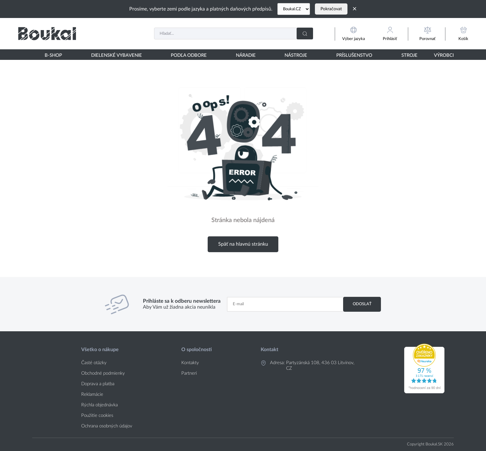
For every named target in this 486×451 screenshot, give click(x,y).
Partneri (189, 373)
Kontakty (190, 362)
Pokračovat (331, 9)
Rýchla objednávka (99, 405)
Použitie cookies (97, 415)
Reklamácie (92, 394)
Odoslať (362, 304)
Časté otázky (94, 362)
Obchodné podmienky (103, 373)
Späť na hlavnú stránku (243, 244)
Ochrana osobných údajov (106, 426)
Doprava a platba (97, 384)
